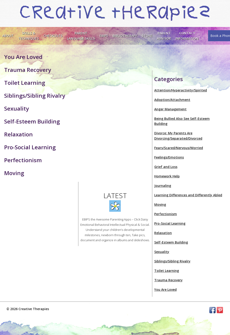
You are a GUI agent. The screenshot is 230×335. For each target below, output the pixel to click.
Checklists (52, 35)
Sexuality (161, 252)
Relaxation (163, 233)
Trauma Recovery (168, 280)
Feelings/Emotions (169, 157)
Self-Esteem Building (171, 242)
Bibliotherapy (125, 35)
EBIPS (104, 35)
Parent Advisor (164, 35)
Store (147, 35)
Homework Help (167, 176)
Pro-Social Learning (169, 223)
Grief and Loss (165, 167)
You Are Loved (165, 289)
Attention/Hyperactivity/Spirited (180, 90)
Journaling (162, 185)
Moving (160, 204)
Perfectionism (165, 214)
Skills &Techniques (28, 35)
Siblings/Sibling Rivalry (172, 261)
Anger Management (170, 109)
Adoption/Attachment (172, 99)
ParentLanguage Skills (81, 35)
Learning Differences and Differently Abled (188, 195)
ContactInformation (187, 35)
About (8, 35)
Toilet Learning (166, 270)
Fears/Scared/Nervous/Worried (178, 148)
